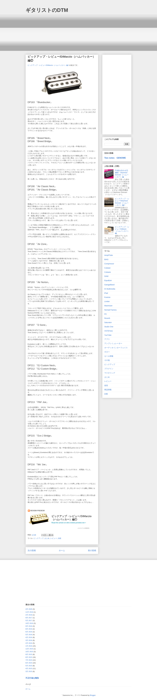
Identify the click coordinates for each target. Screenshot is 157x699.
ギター (107, 352)
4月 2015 (28, 668)
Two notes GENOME (115, 158)
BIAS (106, 259)
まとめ (46, 538)
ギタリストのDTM (47, 10)
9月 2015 (28, 654)
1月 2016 (28, 646)
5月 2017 (28, 620)
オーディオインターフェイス (116, 348)
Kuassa (107, 297)
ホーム (62, 550)
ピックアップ (38, 538)
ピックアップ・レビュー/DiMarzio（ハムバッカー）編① (48, 65)
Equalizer (108, 280)
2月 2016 (28, 643)
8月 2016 (28, 629)
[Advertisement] (78, 33)
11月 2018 (29, 612)
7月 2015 (28, 660)
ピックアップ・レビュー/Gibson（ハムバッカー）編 (122, 230)
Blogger (93, 695)
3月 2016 (28, 640)
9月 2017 (28, 618)
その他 (107, 360)
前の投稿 (92, 550)
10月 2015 (29, 652)
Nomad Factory (110, 310)
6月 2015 (28, 663)
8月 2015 (28, 657)
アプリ (107, 339)
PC (105, 314)
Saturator (108, 322)
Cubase (107, 268)
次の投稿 (32, 550)
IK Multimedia (109, 289)
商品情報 (107, 390)
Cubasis (107, 272)
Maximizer (108, 306)
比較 (59, 538)
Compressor (109, 264)
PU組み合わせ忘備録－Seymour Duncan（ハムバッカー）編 (121, 173)
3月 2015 (28, 671)
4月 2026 (28, 609)
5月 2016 (28, 635)
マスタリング (109, 373)
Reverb (107, 318)
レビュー (53, 538)
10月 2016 (29, 623)
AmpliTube (108, 255)
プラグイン (108, 369)
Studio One (108, 327)
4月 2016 (28, 637)
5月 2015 (28, 666)
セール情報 (108, 356)
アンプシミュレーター (113, 343)
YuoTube (107, 335)
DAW (106, 276)
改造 (106, 385)
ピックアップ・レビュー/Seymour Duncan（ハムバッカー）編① (122, 202)
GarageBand (109, 285)
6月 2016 (28, 632)
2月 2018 (28, 615)
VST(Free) (108, 331)
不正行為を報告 (32, 678)
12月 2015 (29, 649)
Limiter (107, 301)
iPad (106, 293)
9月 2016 (28, 626)
